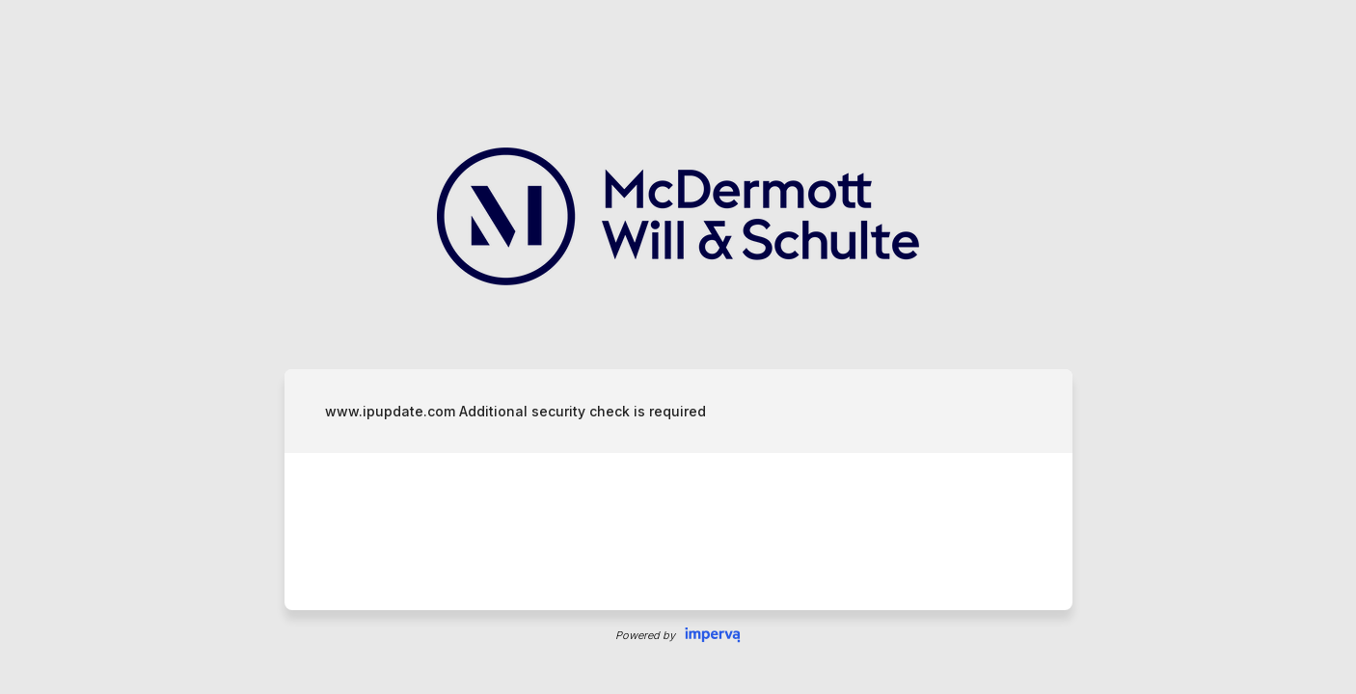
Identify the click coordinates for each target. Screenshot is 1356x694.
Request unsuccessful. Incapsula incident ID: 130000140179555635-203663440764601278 (678, 347)
